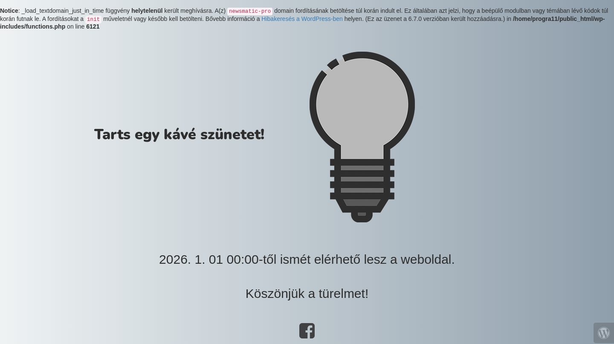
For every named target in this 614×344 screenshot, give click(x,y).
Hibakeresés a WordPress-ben (301, 18)
